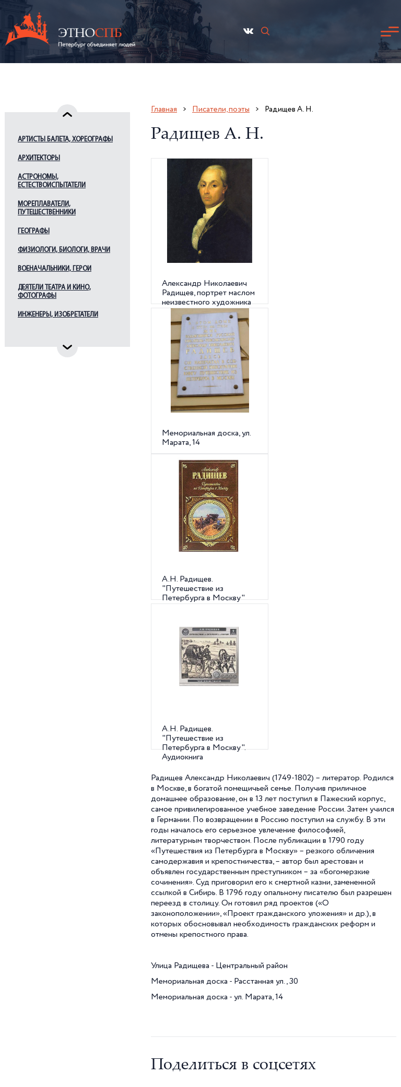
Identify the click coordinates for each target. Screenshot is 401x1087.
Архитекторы (39, 158)
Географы (34, 231)
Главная (164, 109)
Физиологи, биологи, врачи (64, 250)
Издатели (33, 333)
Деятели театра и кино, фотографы (54, 291)
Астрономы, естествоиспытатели (52, 181)
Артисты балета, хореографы (65, 139)
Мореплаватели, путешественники (47, 208)
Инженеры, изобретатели (58, 314)
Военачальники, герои (54, 268)
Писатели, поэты (221, 109)
